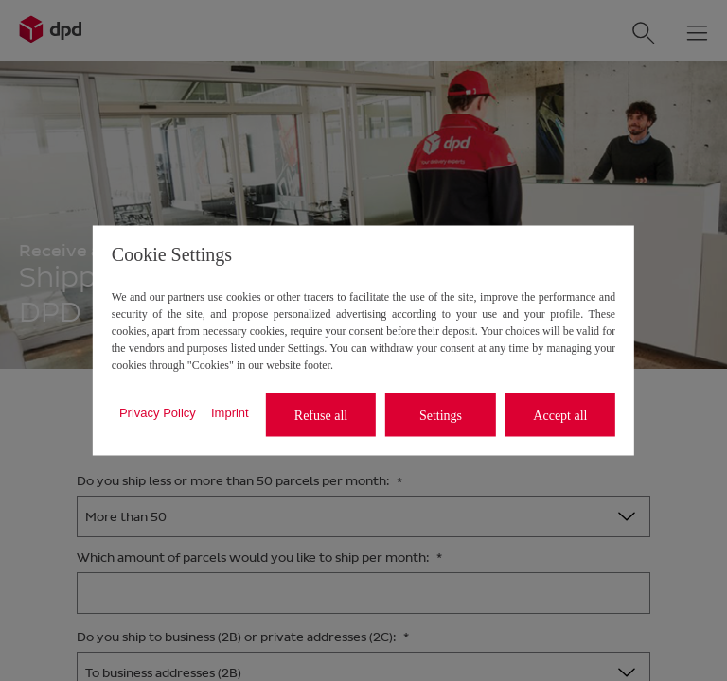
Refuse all (320, 415)
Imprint (230, 412)
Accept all (560, 415)
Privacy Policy (157, 412)
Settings (440, 415)
